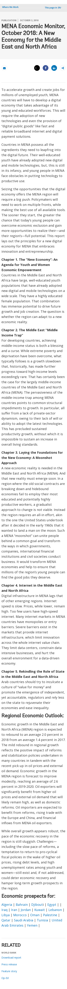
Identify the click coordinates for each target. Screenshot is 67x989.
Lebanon (55, 910)
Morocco (20, 915)
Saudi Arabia (23, 920)
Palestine (50, 915)
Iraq (4, 910)
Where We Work (10, 7)
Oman (34, 915)
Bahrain (22, 904)
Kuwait (39, 910)
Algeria (6, 904)
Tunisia (42, 920)
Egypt (51, 904)
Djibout (37, 904)
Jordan (26, 910)
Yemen (32, 925)
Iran (14, 910)
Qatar (5, 920)
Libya (5, 915)
